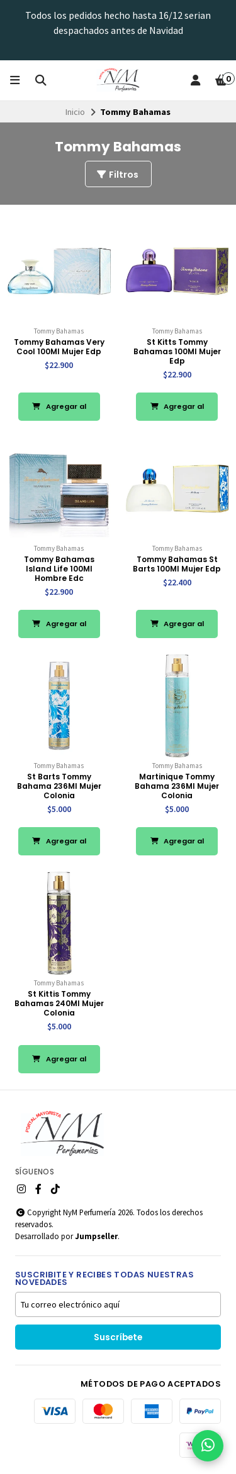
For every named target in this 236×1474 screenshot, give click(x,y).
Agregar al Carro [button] (59, 411)
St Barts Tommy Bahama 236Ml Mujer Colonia (59, 786)
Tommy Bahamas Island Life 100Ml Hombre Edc (59, 569)
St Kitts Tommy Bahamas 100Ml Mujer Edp (177, 351)
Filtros (117, 174)
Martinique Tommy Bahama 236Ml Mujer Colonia (177, 786)
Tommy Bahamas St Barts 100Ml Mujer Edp (177, 564)
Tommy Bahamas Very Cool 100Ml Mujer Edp (59, 346)
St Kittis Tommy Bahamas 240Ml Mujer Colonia (59, 1003)
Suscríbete (118, 1337)
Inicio (75, 111)
